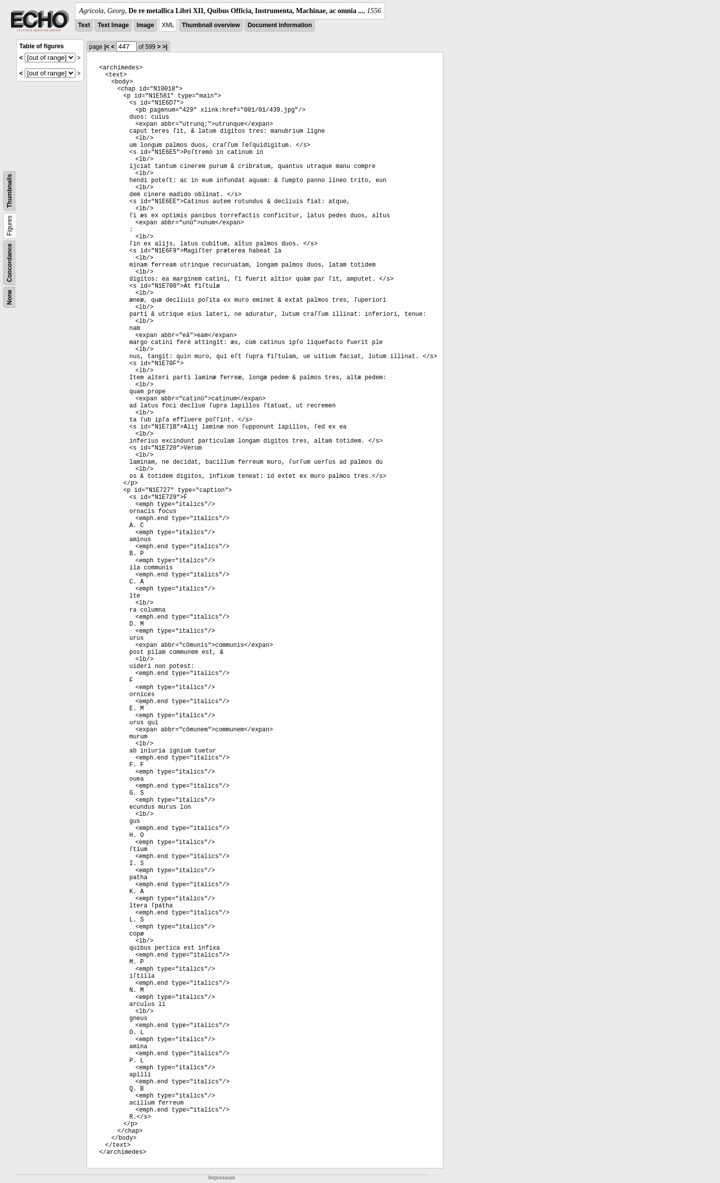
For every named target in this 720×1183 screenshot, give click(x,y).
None (9, 297)
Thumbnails (9, 191)
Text (84, 25)
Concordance (9, 262)
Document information (279, 25)
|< (106, 46)
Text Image (113, 25)
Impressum (221, 1177)
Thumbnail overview (211, 25)
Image (145, 25)
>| (164, 46)
